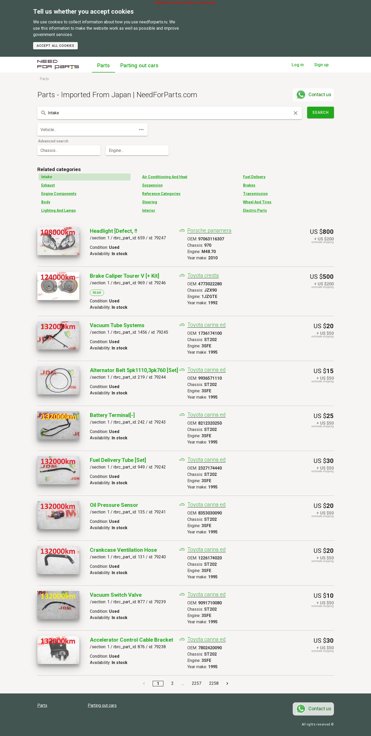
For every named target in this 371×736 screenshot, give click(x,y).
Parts (103, 65)
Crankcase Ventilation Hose (123, 550)
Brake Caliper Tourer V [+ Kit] (124, 276)
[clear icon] (295, 113)
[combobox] (169, 113)
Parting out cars (139, 65)
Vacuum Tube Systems (117, 325)
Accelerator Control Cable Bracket (131, 640)
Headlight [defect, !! (113, 231)
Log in (298, 64)
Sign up (321, 64)
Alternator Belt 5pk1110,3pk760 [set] (134, 370)
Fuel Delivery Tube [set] (118, 460)
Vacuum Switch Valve (116, 595)
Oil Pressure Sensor (114, 505)
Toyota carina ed (206, 325)
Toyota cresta (203, 275)
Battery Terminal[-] (112, 415)
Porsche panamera (209, 230)
